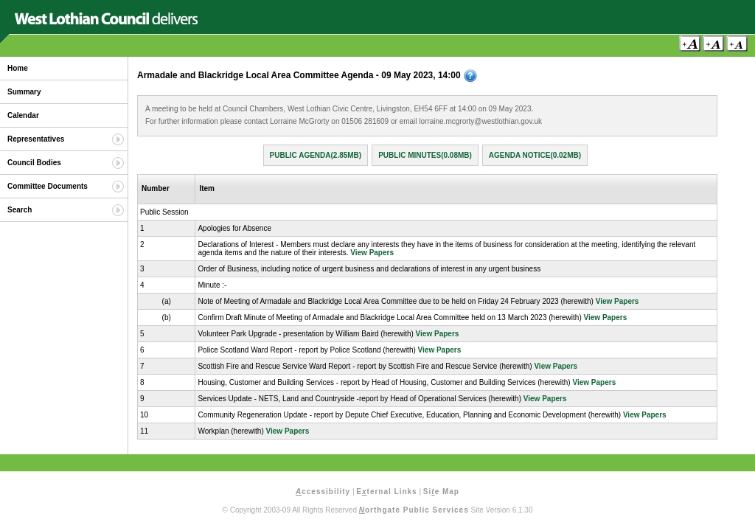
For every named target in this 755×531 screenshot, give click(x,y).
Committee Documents (47, 186)
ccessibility (323, 491)
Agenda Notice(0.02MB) (535, 155)
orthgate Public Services (414, 510)
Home (17, 68)
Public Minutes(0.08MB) (425, 155)
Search (19, 210)
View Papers (372, 253)
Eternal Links (386, 491)
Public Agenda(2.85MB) (316, 155)
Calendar (23, 115)
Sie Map (441, 491)
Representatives (35, 139)
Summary (24, 92)
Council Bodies (34, 163)
